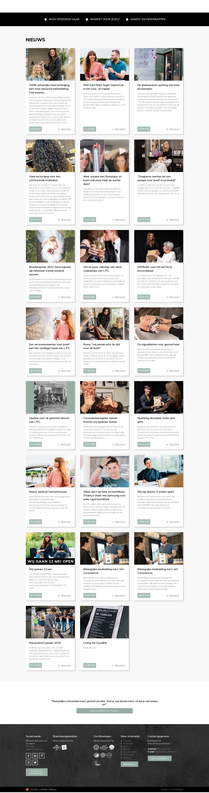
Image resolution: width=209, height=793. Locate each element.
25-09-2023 (144, 130)
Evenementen (129, 753)
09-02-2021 (144, 371)
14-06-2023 (35, 220)
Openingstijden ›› (159, 759)
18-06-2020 (144, 522)
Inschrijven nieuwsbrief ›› (36, 773)
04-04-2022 (35, 297)
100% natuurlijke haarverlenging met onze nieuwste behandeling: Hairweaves (49, 89)
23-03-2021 (90, 371)
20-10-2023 (90, 130)
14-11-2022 (90, 220)
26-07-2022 (144, 220)
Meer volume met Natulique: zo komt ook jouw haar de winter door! (102, 181)
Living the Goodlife (95, 643)
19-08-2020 (90, 522)
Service (126, 747)
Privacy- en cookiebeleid (172, 790)
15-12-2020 (90, 445)
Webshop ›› (129, 765)
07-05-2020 (35, 596)
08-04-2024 (35, 130)
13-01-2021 (35, 445)
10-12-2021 (144, 297)
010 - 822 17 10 (163, 750)
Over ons (127, 741)
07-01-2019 (35, 666)
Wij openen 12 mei (40, 570)
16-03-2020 (144, 596)
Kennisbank (128, 755)
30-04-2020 (90, 596)
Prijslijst (126, 750)
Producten (128, 744)
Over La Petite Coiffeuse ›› (104, 711)
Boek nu (127, 758)
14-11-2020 (144, 445)
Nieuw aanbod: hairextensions (48, 492)
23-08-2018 (90, 666)
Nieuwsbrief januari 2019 (45, 643)
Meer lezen (66, 130)
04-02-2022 (90, 297)
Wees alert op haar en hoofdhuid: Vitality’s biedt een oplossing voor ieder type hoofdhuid (104, 496)
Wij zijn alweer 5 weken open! (155, 492)
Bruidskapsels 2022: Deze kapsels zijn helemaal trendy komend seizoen (50, 271)
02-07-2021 (35, 371)
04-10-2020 (35, 522)
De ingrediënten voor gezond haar (158, 345)
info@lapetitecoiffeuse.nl (165, 752)
